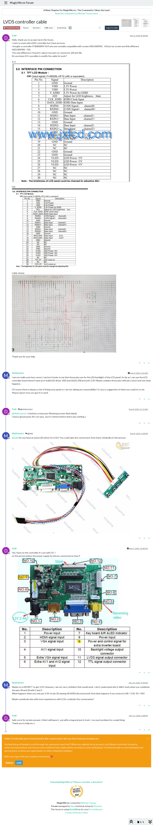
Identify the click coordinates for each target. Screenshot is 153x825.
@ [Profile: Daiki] (15, 437)
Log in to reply (112, 28)
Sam (72, 806)
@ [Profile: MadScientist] (19, 413)
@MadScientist (25, 409)
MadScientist (18, 373)
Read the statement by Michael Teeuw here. (76, 13)
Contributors (96, 809)
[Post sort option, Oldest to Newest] (99, 28)
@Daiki (29, 433)
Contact (69, 812)
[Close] (147, 738)
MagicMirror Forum (22, 2)
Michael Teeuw (88, 803)
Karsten (98, 806)
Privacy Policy (81, 812)
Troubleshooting (11, 28)
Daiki (14, 35)
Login (19, 762)
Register (9, 762)
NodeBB (73, 809)
